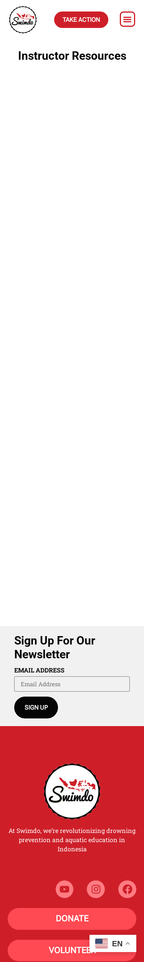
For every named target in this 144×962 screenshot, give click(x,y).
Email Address (39, 670)
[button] (128, 19)
